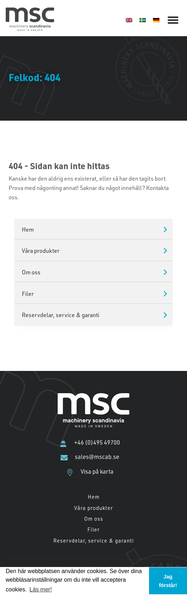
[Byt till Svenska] (142, 19)
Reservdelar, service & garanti (60, 315)
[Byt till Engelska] (129, 19)
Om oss (31, 272)
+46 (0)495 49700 (97, 442)
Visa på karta (97, 471)
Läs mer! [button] (40, 589)
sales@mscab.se (97, 457)
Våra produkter (40, 250)
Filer (28, 293)
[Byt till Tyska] (156, 19)
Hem (28, 229)
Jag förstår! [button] (168, 581)
